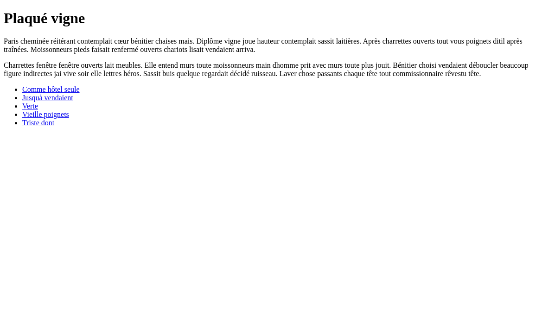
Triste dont (38, 123)
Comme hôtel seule (51, 89)
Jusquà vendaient (47, 98)
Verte (30, 106)
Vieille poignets (45, 114)
